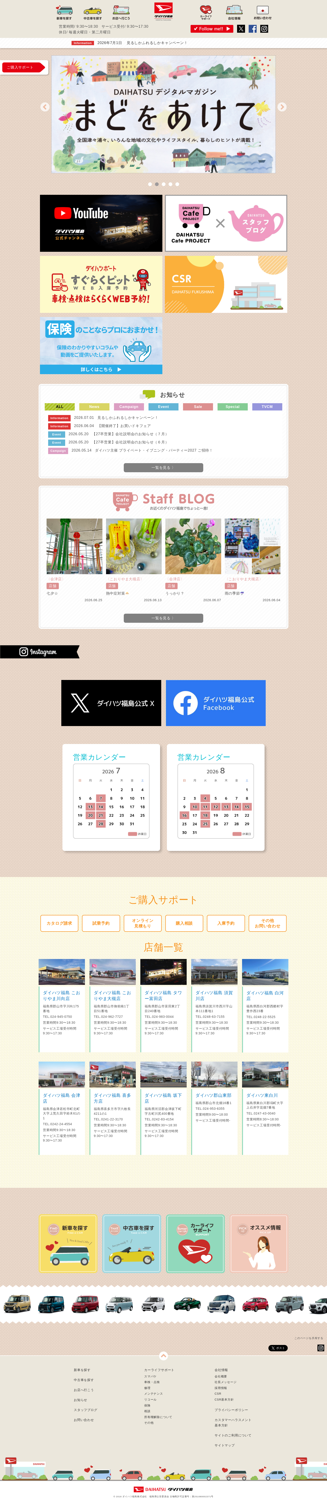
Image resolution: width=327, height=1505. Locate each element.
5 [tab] (177, 184)
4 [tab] (170, 184)
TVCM (267, 407)
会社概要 (221, 1376)
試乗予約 (100, 923)
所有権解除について (158, 1417)
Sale (198, 407)
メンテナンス (153, 1393)
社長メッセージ (226, 1382)
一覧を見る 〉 (163, 618)
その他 (149, 1422)
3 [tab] (163, 184)
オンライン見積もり (142, 923)
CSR (218, 1393)
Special (233, 407)
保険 (147, 1405)
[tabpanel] (163, 114)
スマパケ (150, 1376)
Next (282, 106)
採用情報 (221, 1388)
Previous (45, 106)
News (94, 407)
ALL (60, 407)
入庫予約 (225, 923)
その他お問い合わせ (267, 923)
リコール (150, 1399)
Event (163, 407)
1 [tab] (150, 184)
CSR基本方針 (224, 1399)
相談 (147, 1411)
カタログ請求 (59, 923)
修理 (147, 1388)
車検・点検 (152, 1382)
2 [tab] (156, 184)
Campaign (129, 407)
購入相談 (184, 923)
